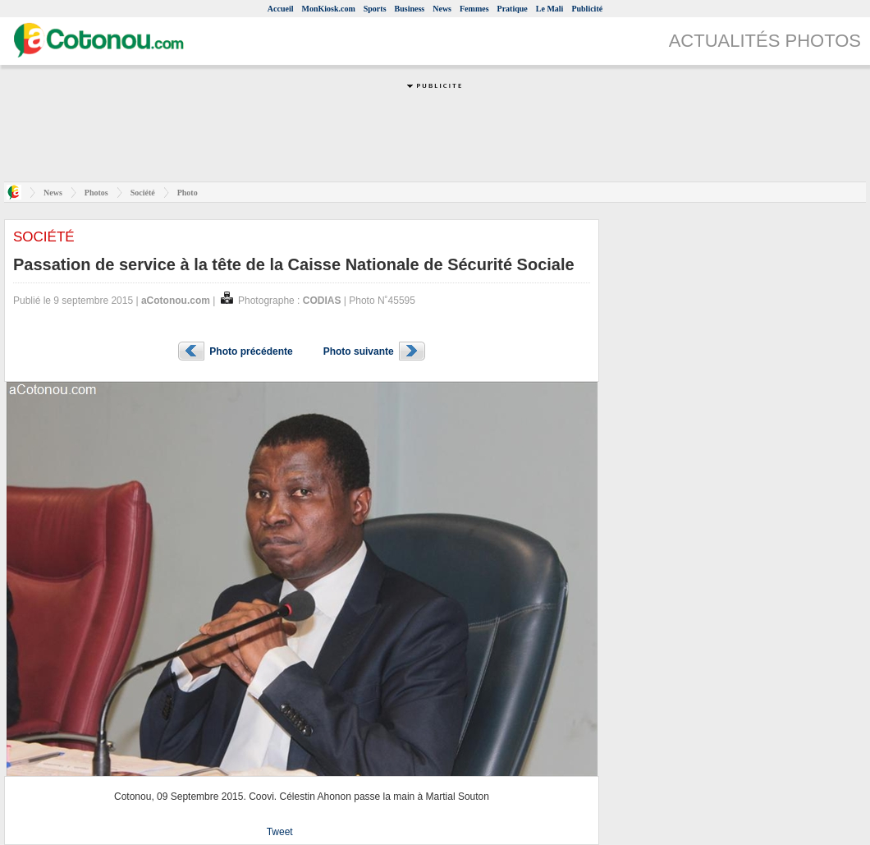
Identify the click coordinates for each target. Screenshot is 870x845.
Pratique (512, 8)
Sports (375, 8)
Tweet (280, 832)
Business (410, 8)
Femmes (474, 8)
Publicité (586, 8)
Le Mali (550, 8)
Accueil (281, 8)
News (442, 8)
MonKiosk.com (328, 8)
